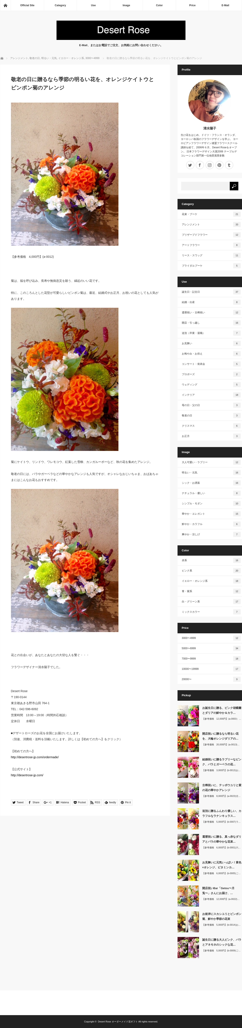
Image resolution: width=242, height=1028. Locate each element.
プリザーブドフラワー (211, 234)
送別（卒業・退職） (211, 333)
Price (192, 5)
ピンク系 (211, 570)
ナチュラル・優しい (211, 493)
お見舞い (211, 343)
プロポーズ (211, 374)
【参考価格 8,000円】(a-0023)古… (221, 796)
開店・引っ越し (211, 322)
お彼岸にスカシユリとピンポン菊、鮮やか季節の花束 (221, 916)
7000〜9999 (211, 658)
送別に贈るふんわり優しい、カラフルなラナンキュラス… (221, 813)
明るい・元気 (211, 472)
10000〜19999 (211, 669)
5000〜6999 (211, 648)
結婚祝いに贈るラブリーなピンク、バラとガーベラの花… (221, 762)
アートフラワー (211, 245)
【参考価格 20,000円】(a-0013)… (221, 744)
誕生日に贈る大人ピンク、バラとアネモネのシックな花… (221, 942)
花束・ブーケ (211, 214)
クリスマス (211, 425)
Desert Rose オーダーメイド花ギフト (118, 1021)
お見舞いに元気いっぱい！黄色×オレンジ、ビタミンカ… (221, 865)
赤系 (211, 560)
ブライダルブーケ (211, 265)
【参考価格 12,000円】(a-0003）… (221, 718)
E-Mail (225, 5)
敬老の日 (211, 415)
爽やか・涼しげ (211, 534)
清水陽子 (209, 128)
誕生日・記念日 (211, 291)
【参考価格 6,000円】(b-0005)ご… (221, 873)
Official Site (27, 5)
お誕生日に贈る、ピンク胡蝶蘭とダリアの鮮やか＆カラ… (221, 710)
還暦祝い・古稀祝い (211, 312)
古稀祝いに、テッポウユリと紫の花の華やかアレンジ (221, 788)
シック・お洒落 (211, 482)
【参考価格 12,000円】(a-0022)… (221, 899)
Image (126, 5)
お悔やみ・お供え (211, 353)
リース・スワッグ (211, 255)
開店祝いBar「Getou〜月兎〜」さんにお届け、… (218, 891)
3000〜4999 (211, 638)
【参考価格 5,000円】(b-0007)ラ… (221, 821)
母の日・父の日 (211, 405)
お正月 (211, 436)
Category (60, 5)
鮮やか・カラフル (211, 524)
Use (93, 5)
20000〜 (211, 679)
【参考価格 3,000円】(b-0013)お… (221, 770)
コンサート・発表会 (211, 364)
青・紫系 (211, 591)
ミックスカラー (211, 611)
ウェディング (211, 384)
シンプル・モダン (211, 503)
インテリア (211, 394)
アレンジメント (211, 224)
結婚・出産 (211, 302)
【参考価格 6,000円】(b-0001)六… (221, 847)
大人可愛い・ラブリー (211, 462)
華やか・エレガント (211, 513)
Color (159, 5)
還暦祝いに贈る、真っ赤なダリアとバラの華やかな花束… (221, 839)
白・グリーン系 (211, 601)
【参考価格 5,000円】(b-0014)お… (221, 924)
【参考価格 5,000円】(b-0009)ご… (221, 950)
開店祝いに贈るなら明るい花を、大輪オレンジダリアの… (220, 736)
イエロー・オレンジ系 (211, 581)
